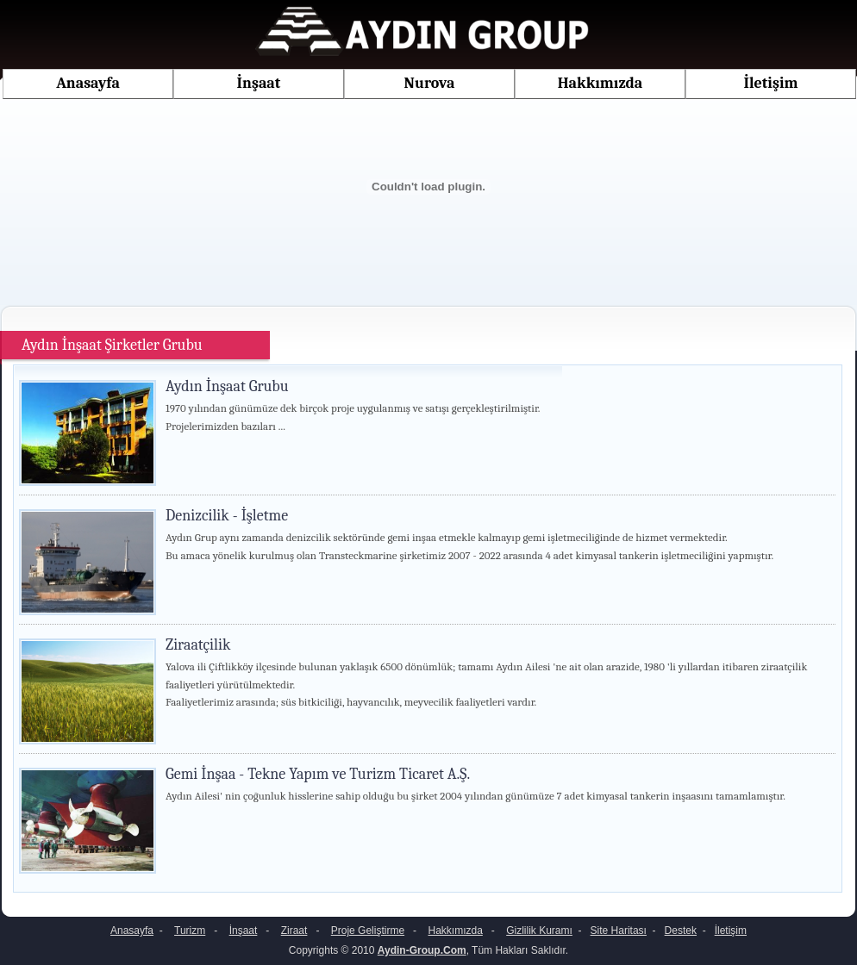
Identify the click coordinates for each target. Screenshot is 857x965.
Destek (681, 931)
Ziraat (294, 931)
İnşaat (259, 83)
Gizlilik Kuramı (539, 931)
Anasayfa (88, 83)
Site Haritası (619, 931)
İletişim (771, 83)
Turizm (189, 931)
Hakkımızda (600, 83)
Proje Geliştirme (367, 931)
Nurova (429, 83)
